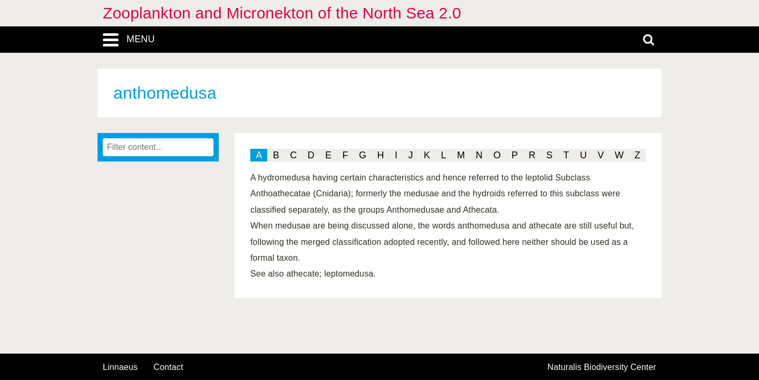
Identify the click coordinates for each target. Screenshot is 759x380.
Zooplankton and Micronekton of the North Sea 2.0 (282, 13)
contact (168, 367)
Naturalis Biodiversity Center (602, 367)
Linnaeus (120, 367)
